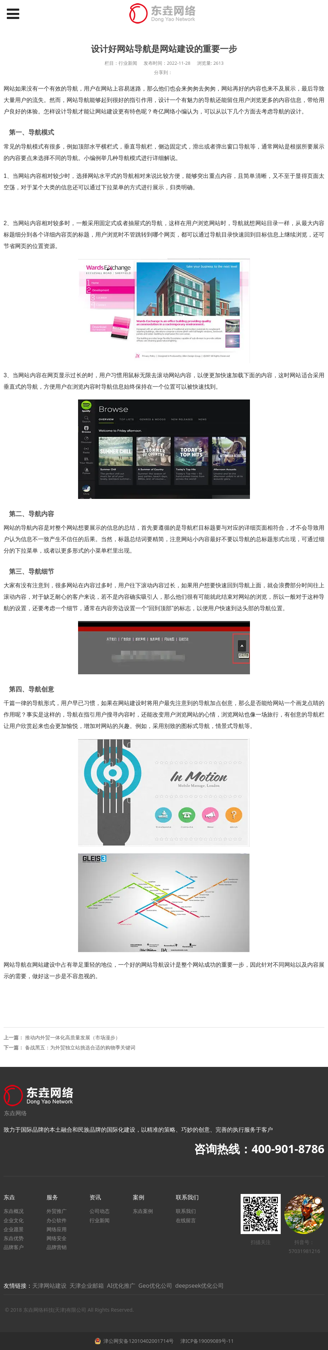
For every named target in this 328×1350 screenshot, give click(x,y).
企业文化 (14, 1220)
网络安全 (57, 1238)
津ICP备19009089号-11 (206, 1340)
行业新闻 (100, 1220)
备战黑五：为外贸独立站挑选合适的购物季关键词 (80, 1047)
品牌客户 (14, 1247)
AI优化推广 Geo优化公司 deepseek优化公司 (165, 1286)
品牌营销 (57, 1247)
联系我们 (186, 1211)
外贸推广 (57, 1211)
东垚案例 (143, 1211)
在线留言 (186, 1220)
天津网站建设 (49, 1286)
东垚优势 (14, 1238)
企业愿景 (14, 1229)
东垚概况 (14, 1211)
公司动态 (100, 1211)
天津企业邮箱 (86, 1286)
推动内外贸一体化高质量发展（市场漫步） (72, 1037)
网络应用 (57, 1229)
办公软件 (57, 1220)
